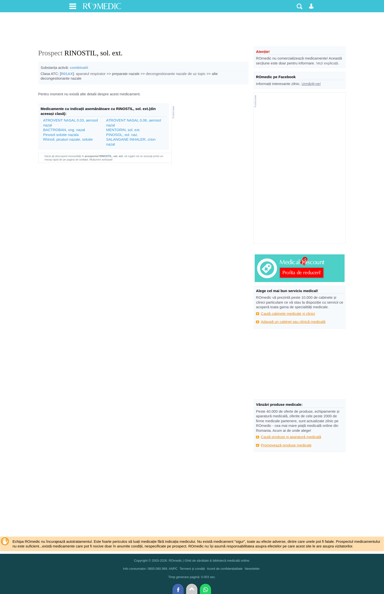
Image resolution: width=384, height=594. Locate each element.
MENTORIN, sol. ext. (123, 130)
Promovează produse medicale (286, 445)
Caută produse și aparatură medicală (291, 437)
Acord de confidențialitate (225, 568)
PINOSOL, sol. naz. (122, 135)
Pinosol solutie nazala (61, 135)
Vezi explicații (327, 63)
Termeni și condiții (192, 568)
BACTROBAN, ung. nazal (64, 130)
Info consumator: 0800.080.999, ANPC (150, 568)
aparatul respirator (91, 74)
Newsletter (252, 568)
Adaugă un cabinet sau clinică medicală (293, 322)
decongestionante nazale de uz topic (176, 74)
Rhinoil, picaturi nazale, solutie (68, 139)
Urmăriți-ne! (311, 84)
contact (83, 159)
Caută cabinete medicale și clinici (288, 313)
